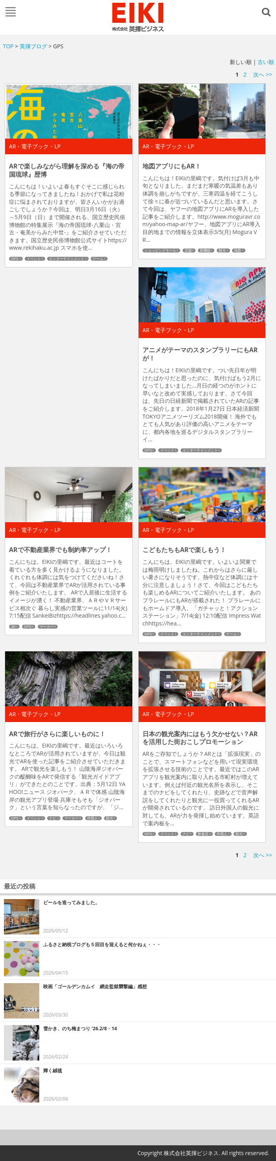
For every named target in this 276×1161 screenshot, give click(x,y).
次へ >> (262, 74)
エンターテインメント (66, 259)
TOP (8, 46)
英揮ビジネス (138, 17)
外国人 (92, 818)
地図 (237, 250)
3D (13, 627)
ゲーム (98, 259)
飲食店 (203, 834)
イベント (34, 259)
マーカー (47, 627)
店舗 (188, 250)
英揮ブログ (33, 46)
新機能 (205, 250)
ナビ (52, 818)
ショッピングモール (160, 250)
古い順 (266, 62)
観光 (222, 250)
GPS (14, 259)
